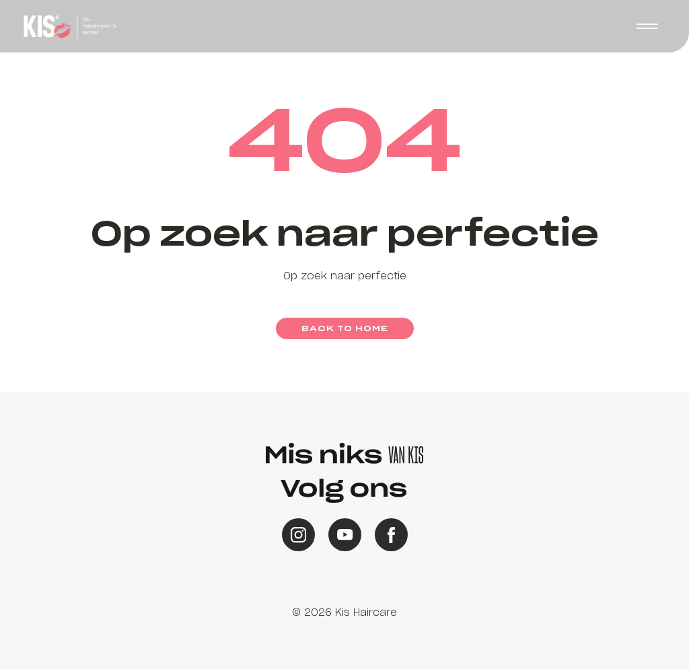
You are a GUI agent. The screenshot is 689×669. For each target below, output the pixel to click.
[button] (647, 26)
